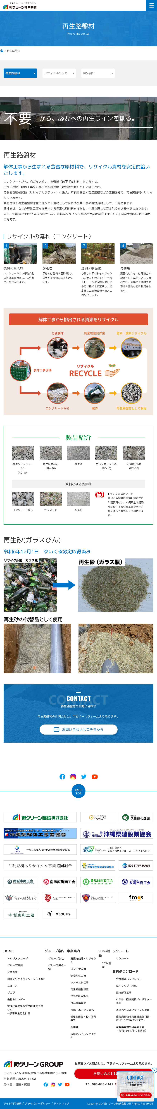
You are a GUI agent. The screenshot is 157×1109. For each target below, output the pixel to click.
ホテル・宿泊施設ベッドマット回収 (134, 1000)
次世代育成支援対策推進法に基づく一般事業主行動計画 (25, 1009)
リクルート (122, 958)
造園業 (74, 1026)
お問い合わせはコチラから (78, 729)
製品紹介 (89, 73)
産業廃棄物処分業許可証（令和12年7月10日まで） (132, 1028)
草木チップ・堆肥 (126, 985)
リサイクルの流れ (56, 73)
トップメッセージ (17, 958)
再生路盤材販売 (80, 989)
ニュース (12, 985)
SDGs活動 (106, 965)
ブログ (11, 992)
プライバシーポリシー (38, 1103)
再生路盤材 (12, 73)
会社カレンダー (16, 999)
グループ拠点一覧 (57, 966)
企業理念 (12, 972)
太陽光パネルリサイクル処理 (132, 1009)
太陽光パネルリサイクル (83, 1035)
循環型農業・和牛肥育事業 (83, 1018)
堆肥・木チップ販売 (82, 1009)
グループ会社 (56, 958)
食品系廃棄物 (78, 1002)
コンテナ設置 (78, 968)
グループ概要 (15, 965)
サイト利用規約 (13, 1103)
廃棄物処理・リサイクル (83, 960)
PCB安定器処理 (79, 996)
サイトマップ (61, 1103)
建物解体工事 (78, 975)
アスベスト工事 (80, 982)
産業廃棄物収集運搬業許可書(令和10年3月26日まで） (132, 1018)
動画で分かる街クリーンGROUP (25, 978)
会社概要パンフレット (129, 978)
